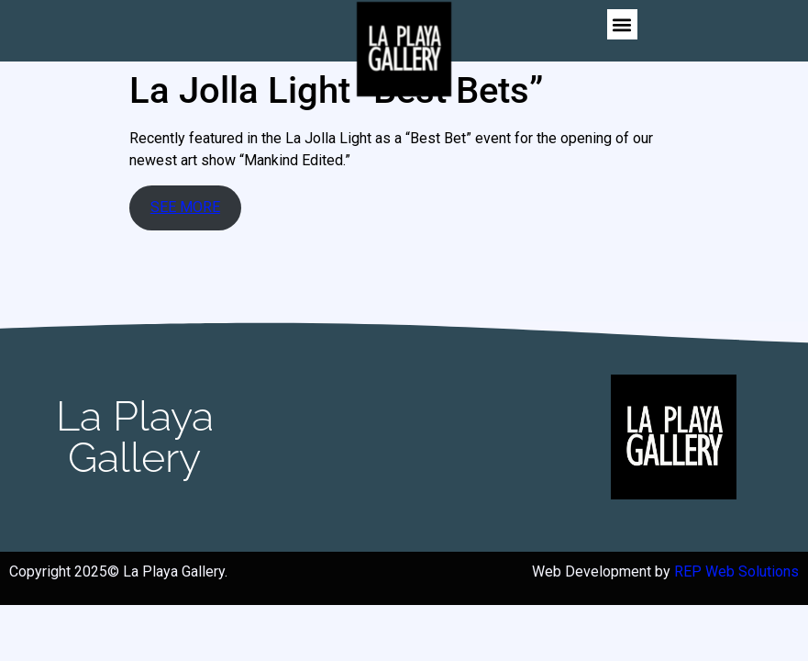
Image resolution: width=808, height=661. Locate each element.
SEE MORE (185, 207)
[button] (622, 24)
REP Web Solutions (736, 571)
